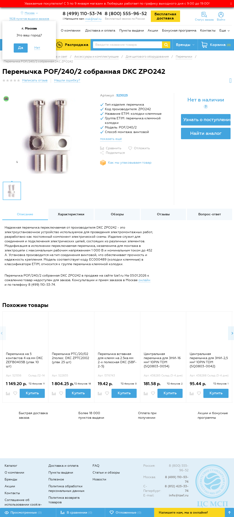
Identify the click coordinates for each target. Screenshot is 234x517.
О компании (70, 30)
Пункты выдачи (131, 30)
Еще (222, 30)
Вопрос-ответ (209, 214)
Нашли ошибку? (67, 80)
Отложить (142, 148)
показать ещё (111, 139)
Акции (153, 30)
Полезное (56, 479)
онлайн (144, 280)
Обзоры (117, 214)
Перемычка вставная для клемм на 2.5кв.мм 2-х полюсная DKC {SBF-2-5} (117, 360)
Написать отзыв (35, 80)
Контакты (207, 30)
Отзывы (163, 214)
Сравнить (113, 148)
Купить (32, 393)
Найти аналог (206, 133)
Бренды (11, 479)
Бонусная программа (179, 30)
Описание (25, 214)
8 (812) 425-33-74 (177, 488)
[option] (49, 136)
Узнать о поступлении (207, 119)
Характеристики (71, 214)
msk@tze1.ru (93, 19)
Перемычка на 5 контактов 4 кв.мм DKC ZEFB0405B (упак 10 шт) (24, 360)
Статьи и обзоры (106, 472)
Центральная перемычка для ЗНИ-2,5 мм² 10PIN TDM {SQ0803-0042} (209, 360)
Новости (99, 479)
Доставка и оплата (100, 30)
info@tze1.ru (179, 495)
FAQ (96, 466)
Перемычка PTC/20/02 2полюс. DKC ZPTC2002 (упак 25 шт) (70, 358)
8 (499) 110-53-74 (82, 13)
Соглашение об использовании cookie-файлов (23, 504)
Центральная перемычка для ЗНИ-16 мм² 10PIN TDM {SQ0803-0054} (162, 360)
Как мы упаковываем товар (130, 163)
